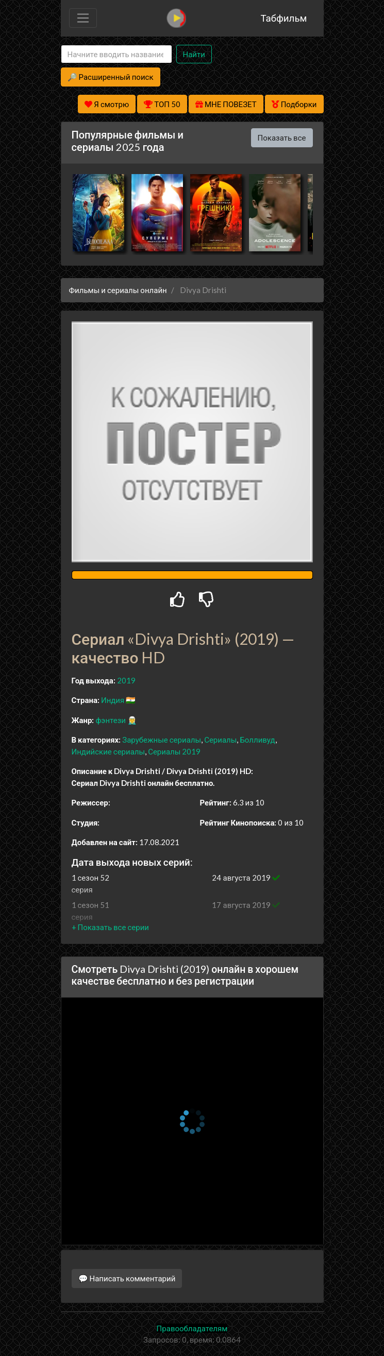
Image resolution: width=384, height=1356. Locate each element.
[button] (110, 927)
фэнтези (110, 720)
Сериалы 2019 (174, 751)
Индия (112, 700)
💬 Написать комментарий (127, 1278)
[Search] (116, 54)
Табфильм (283, 18)
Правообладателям (192, 1328)
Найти (194, 54)
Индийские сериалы (108, 751)
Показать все (282, 137)
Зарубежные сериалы (161, 739)
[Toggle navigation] (83, 18)
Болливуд (257, 739)
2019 (126, 680)
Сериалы (220, 739)
